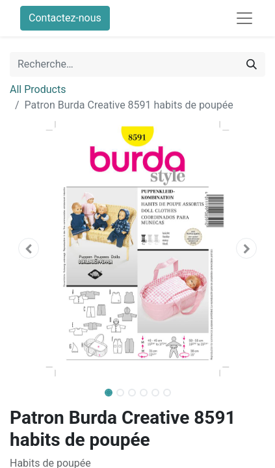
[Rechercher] (251, 64)
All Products (38, 89)
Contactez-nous (65, 18)
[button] (29, 248)
